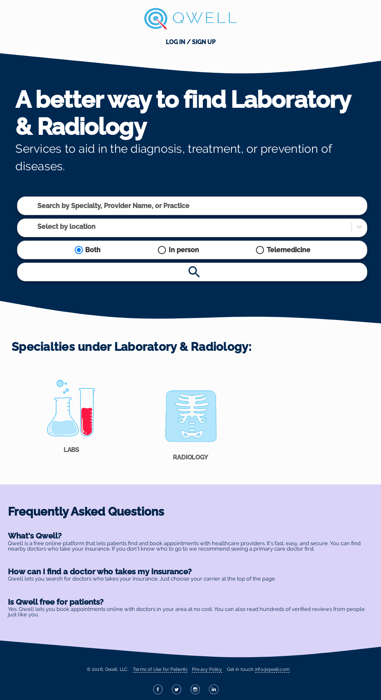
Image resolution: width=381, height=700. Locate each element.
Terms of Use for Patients (160, 669)
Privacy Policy (207, 669)
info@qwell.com (272, 669)
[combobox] (38, 206)
